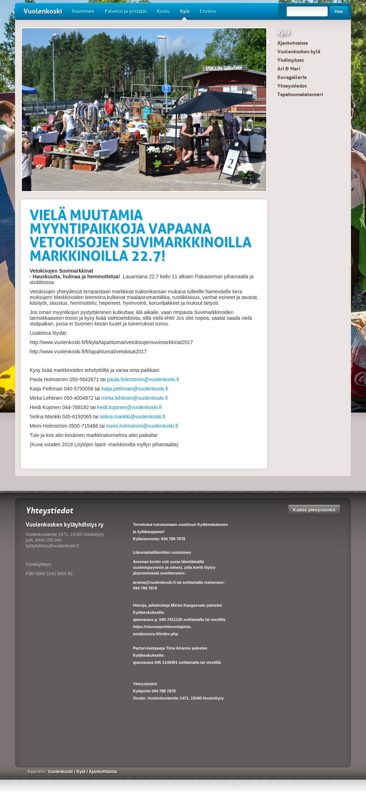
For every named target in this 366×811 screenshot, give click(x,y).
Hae (339, 11)
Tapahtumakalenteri (300, 94)
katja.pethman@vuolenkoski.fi (134, 389)
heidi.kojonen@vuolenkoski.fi (128, 407)
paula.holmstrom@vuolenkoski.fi (142, 379)
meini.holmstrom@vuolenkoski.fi (141, 426)
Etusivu (208, 11)
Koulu (163, 11)
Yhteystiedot (292, 86)
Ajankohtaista (292, 43)
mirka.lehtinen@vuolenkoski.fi (134, 398)
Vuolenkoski (43, 11)
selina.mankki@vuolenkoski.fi (131, 416)
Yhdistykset (290, 60)
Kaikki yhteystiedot (314, 509)
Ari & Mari (288, 68)
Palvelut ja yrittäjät (126, 11)
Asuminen (83, 11)
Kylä (184, 14)
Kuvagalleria (292, 77)
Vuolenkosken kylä (298, 51)
